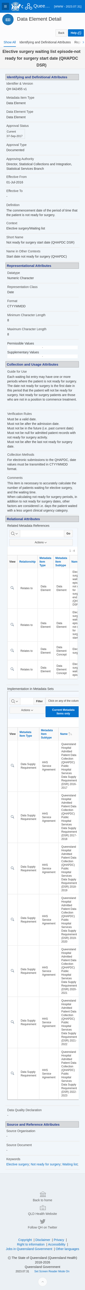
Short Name (14, 237)
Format (12, 301)
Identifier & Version (19, 83)
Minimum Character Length (26, 315)
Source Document (19, 1145)
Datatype (13, 273)
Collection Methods (20, 454)
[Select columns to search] (14, 533)
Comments (15, 478)
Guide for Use (17, 371)
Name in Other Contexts (23, 251)
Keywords (13, 1159)
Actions (41, 542)
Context (11, 223)
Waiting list (70, 1164)
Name (66, 734)
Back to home (42, 1265)
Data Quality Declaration (24, 1110)
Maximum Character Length (26, 329)
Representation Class (22, 287)
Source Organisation (20, 1131)
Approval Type (16, 145)
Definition (12, 205)
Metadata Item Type (20, 97)
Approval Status (17, 126)
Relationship (27, 561)
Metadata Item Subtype (61, 561)
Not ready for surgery (46, 1164)
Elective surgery (17, 1164)
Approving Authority (20, 159)
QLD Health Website (42, 1279)
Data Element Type (19, 111)
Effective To (14, 191)
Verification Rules (19, 414)
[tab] (10, 42)
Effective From (16, 177)
